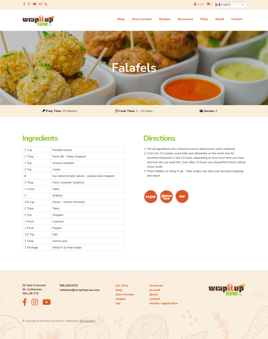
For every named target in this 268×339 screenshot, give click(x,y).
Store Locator (142, 19)
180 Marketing (87, 321)
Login (199, 4)
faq (117, 303)
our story (121, 285)
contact (154, 299)
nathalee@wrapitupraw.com (80, 290)
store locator (124, 294)
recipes (120, 299)
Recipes (165, 19)
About (219, 19)
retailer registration (163, 303)
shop (118, 290)
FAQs (204, 19)
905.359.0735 (69, 285)
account (154, 290)
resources (156, 285)
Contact (237, 19)
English (223, 5)
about (153, 294)
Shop (121, 19)
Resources (185, 19)
